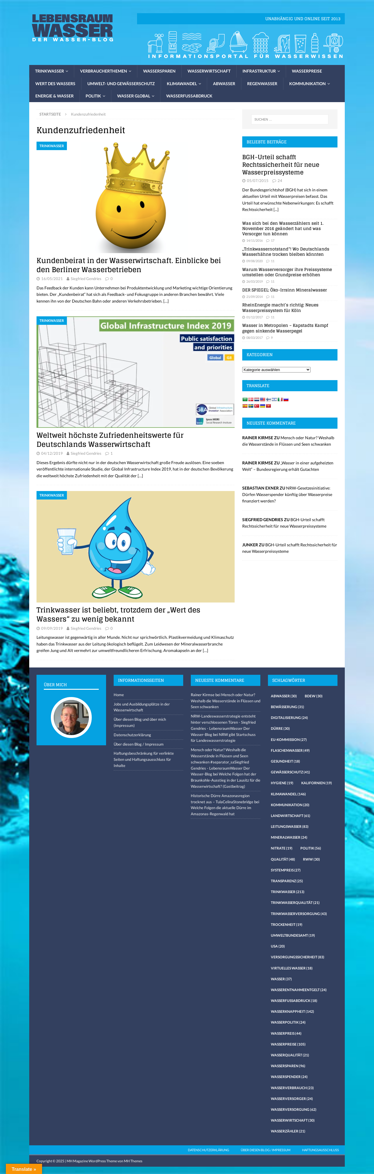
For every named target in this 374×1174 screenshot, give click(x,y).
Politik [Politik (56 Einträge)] (310, 848)
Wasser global (133, 95)
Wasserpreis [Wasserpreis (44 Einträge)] (286, 1033)
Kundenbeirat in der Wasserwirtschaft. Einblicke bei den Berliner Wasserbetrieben (129, 265)
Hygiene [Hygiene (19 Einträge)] (282, 783)
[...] (275, 209)
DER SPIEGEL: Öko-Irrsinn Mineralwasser (284, 290)
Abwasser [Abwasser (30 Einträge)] (284, 696)
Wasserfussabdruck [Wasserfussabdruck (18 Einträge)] (294, 1000)
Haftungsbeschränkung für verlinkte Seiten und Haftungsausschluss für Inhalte (144, 759)
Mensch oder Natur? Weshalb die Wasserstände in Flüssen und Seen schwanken (225, 700)
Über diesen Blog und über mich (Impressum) (140, 722)
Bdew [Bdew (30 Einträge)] (314, 696)
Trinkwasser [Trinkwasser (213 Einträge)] (287, 892)
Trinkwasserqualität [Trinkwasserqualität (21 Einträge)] (295, 902)
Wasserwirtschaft (209, 70)
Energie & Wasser (54, 95)
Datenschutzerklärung (132, 734)
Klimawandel (182, 83)
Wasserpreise (307, 70)
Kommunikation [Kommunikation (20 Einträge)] (290, 805)
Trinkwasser (49, 70)
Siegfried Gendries (86, 278)
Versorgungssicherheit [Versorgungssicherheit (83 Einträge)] (297, 957)
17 (272, 240)
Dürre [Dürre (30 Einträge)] (280, 728)
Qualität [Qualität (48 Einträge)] (283, 859)
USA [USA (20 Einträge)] (278, 946)
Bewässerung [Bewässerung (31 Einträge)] (287, 707)
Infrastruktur (259, 70)
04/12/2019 (52, 453)
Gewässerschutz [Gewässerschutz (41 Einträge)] (290, 772)
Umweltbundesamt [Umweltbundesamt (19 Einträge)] (293, 935)
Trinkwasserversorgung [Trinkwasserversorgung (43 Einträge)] (299, 914)
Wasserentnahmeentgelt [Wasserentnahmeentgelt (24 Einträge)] (299, 990)
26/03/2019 (254, 281)
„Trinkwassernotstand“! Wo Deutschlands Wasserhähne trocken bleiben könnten (285, 251)
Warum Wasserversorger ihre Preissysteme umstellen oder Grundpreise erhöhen (287, 272)
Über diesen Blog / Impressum (139, 744)
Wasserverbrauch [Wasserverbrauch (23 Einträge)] (292, 1088)
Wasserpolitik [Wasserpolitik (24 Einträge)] (288, 1022)
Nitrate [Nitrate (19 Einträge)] (281, 848)
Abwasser (224, 83)
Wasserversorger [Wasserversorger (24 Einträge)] (292, 1098)
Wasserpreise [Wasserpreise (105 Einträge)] (288, 1044)
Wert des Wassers (55, 83)
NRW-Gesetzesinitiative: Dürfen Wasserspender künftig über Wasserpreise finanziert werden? (287, 494)
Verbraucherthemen (103, 70)
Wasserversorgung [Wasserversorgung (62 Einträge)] (293, 1109)
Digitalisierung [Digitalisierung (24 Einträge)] (289, 717)
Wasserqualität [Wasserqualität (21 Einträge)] (290, 1055)
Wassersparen (159, 70)
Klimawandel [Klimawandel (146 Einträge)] (288, 794)
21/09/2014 (254, 296)
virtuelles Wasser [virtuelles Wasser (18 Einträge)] (292, 968)
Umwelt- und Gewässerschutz (121, 83)
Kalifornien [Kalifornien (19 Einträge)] (316, 783)
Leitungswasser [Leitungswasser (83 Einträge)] (290, 826)
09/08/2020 (254, 261)
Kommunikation (307, 83)
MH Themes (133, 1161)
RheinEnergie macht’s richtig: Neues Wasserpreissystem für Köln (280, 307)
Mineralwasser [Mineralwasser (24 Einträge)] (289, 837)
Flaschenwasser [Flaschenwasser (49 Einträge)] (290, 750)
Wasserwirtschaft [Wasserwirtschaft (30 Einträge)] (293, 1120)
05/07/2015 (258, 180)
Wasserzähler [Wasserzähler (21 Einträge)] (288, 1131)
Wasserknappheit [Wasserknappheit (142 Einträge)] (292, 1011)
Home (119, 694)
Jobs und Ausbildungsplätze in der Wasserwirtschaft (142, 707)
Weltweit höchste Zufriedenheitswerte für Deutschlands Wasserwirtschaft (110, 440)
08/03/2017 (254, 337)
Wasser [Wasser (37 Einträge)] (281, 979)
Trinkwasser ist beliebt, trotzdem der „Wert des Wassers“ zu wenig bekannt (118, 614)
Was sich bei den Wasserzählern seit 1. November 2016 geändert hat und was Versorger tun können (282, 228)
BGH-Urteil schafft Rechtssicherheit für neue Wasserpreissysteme (280, 165)
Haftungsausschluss (320, 1150)
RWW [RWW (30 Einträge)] (311, 859)
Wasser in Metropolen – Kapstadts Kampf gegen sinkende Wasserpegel (285, 328)
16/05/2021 (52, 278)
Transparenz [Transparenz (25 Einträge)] (287, 881)
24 (280, 180)
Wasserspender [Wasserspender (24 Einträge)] (289, 1077)
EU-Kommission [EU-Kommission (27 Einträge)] (289, 739)
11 (272, 261)
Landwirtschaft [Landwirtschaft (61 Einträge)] (290, 815)
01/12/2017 (254, 317)
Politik (93, 95)
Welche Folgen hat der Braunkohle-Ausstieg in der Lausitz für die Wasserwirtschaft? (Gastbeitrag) (225, 780)
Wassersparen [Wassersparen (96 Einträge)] (288, 1066)
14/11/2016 (254, 240)
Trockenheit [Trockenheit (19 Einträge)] (286, 924)
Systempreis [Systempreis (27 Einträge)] (286, 870)
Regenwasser (262, 83)
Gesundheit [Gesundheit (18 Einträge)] (285, 761)
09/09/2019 (52, 628)
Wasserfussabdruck (189, 95)
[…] (166, 300)
